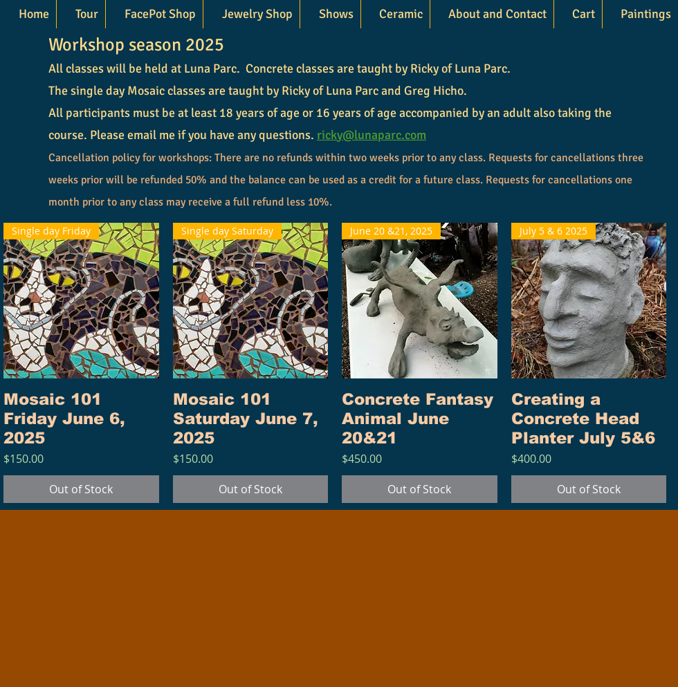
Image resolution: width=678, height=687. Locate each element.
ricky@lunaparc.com (371, 135)
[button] (251, 14)
